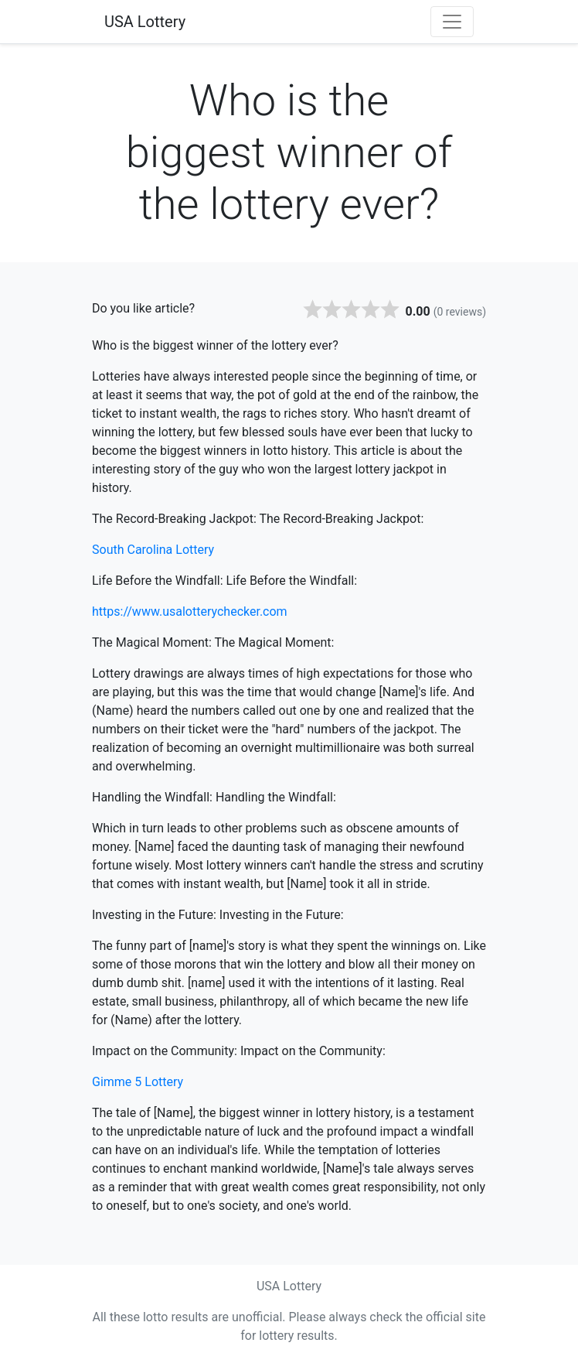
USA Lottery (144, 21)
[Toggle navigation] (452, 21)
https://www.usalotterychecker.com (189, 611)
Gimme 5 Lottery (137, 1081)
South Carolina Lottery (153, 549)
